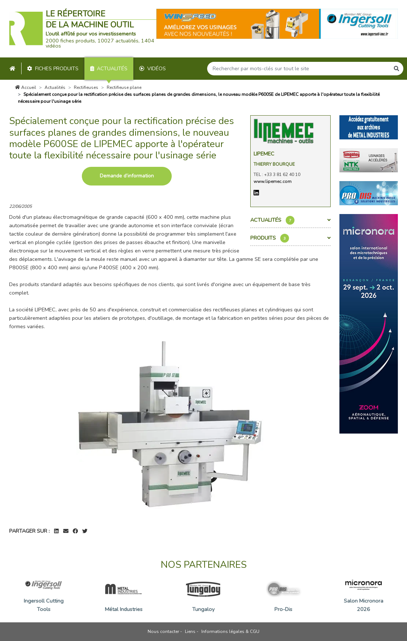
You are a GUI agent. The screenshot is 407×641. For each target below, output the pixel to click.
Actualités (109, 68)
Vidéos (152, 68)
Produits (290, 238)
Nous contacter (163, 631)
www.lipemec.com (273, 181)
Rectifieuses (86, 87)
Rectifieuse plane (124, 87)
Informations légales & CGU (230, 631)
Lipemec (264, 153)
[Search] (298, 68)
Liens (190, 631)
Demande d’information (127, 175)
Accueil (25, 87)
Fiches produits (53, 68)
